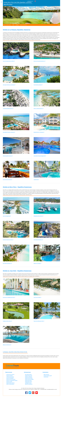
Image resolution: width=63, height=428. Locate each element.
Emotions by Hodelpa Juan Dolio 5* (9, 297)
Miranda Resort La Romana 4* (39, 132)
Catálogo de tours (28, 382)
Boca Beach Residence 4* (7, 263)
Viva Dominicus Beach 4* (38, 84)
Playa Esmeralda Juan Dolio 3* (39, 321)
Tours (13, 24)
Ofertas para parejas (10, 376)
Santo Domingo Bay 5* (7, 215)
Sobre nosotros (46, 374)
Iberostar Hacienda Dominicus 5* (39, 61)
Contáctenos (46, 376)
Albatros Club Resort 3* (7, 344)
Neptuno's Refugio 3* (37, 263)
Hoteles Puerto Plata (28, 378)
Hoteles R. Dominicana (23, 24)
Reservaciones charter (10, 382)
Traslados (17, 24)
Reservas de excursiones (10, 379)
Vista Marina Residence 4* (38, 239)
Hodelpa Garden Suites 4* (7, 321)
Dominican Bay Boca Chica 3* (8, 239)
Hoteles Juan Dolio (28, 380)
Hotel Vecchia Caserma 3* (7, 179)
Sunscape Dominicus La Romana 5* (9, 84)
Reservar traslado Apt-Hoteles (11, 380)
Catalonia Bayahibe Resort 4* (8, 108)
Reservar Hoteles (9, 375)
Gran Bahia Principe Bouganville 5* (40, 155)
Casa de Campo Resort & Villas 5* (9, 61)
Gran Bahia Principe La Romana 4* (9, 132)
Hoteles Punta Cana (28, 375)
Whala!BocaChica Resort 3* (38, 215)
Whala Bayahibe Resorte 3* (8, 155)
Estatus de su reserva (10, 374)
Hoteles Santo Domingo (29, 379)
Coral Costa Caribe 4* (37, 297)
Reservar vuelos (9, 381)
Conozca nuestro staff (48, 375)
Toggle (2, 2)
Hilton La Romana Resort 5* (38, 108)
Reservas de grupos (9, 378)
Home (59, 24)
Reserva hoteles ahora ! (7, 24)
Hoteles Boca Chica (28, 381)
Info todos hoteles (28, 374)
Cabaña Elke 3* (36, 179)
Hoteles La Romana (28, 376)
